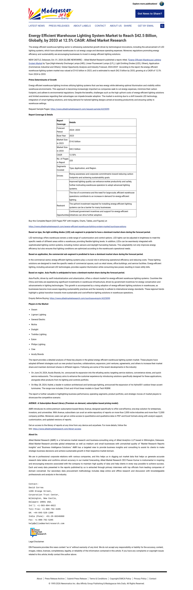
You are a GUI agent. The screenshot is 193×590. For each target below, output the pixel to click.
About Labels (82, 25)
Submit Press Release (77, 578)
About (39, 578)
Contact (100, 25)
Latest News (37, 25)
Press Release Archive (55, 578)
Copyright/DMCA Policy (120, 578)
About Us (116, 25)
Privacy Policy (140, 578)
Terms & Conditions (98, 578)
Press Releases (59, 25)
